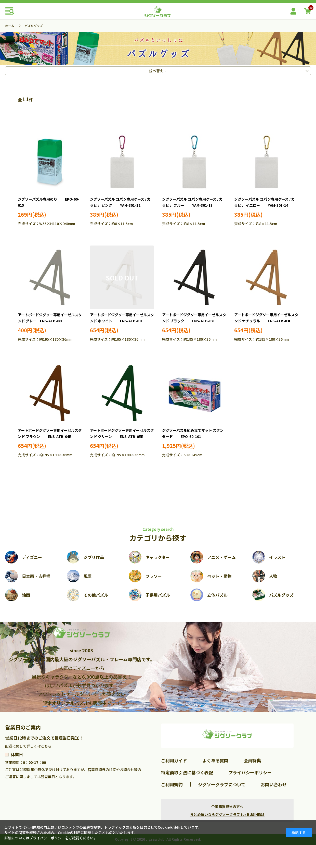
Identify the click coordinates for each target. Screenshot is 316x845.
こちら (46, 746)
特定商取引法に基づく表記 (187, 772)
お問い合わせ (274, 784)
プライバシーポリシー (250, 772)
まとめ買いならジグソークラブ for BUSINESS (227, 814)
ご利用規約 (172, 784)
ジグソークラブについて (221, 784)
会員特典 (252, 760)
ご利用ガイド (174, 760)
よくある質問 (215, 760)
